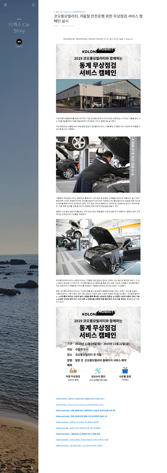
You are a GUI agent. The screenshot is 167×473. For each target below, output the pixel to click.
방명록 (15, 468)
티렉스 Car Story (19, 28)
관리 (32, 468)
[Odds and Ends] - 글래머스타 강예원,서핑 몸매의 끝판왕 (81, 422)
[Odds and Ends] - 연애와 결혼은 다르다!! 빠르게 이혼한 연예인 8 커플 (86, 440)
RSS (23, 468)
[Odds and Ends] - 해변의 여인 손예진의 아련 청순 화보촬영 (82, 428)
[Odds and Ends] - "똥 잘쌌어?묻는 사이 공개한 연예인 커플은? (84, 445)
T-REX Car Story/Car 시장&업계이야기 (74, 12)
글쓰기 (6, 468)
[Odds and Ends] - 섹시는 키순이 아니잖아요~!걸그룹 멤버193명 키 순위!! (84, 405)
